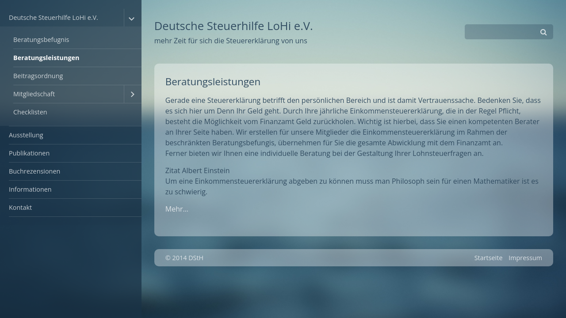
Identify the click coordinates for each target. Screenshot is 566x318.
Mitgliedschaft (34, 94)
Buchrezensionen (34, 171)
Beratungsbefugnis (41, 39)
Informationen (30, 189)
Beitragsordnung (38, 76)
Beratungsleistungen (46, 57)
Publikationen (29, 153)
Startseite (488, 258)
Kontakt (20, 207)
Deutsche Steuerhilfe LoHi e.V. (53, 17)
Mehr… (176, 209)
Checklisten (30, 112)
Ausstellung (26, 135)
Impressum (525, 258)
